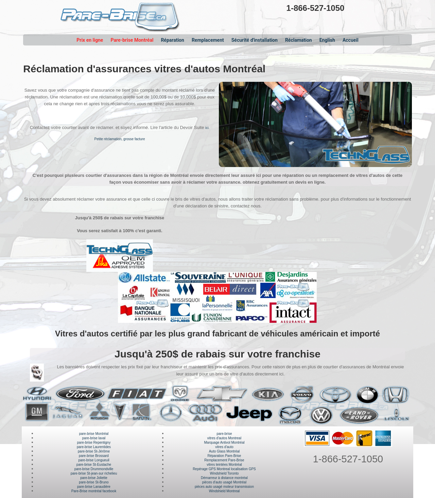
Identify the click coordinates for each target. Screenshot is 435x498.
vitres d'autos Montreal (224, 438)
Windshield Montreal (224, 491)
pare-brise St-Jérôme (94, 451)
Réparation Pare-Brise (224, 456)
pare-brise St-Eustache (93, 464)
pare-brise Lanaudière (93, 486)
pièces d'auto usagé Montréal (224, 482)
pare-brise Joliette (93, 478)
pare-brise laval (93, 438)
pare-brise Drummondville (93, 469)
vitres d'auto (224, 447)
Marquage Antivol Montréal (224, 442)
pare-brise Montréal (94, 434)
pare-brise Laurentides (94, 447)
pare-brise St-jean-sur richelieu (94, 473)
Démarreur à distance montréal (224, 478)
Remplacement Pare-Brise (224, 460)
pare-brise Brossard (94, 456)
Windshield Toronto (224, 473)
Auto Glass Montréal (224, 451)
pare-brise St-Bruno (93, 482)
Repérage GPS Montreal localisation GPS (224, 469)
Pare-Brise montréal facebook (93, 491)
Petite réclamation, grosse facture (119, 139)
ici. (207, 128)
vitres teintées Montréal (224, 464)
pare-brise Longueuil (93, 460)
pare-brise (224, 434)
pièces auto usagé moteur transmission (224, 486)
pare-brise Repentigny (93, 442)
